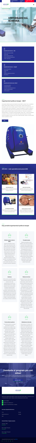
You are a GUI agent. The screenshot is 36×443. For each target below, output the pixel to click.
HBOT (3, 416)
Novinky (19, 412)
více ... (5, 120)
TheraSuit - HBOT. (5, 423)
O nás (3, 412)
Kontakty (19, 414)
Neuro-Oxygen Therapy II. (6, 427)
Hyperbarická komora (5, 414)
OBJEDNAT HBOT (18, 380)
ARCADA (16, 439)
